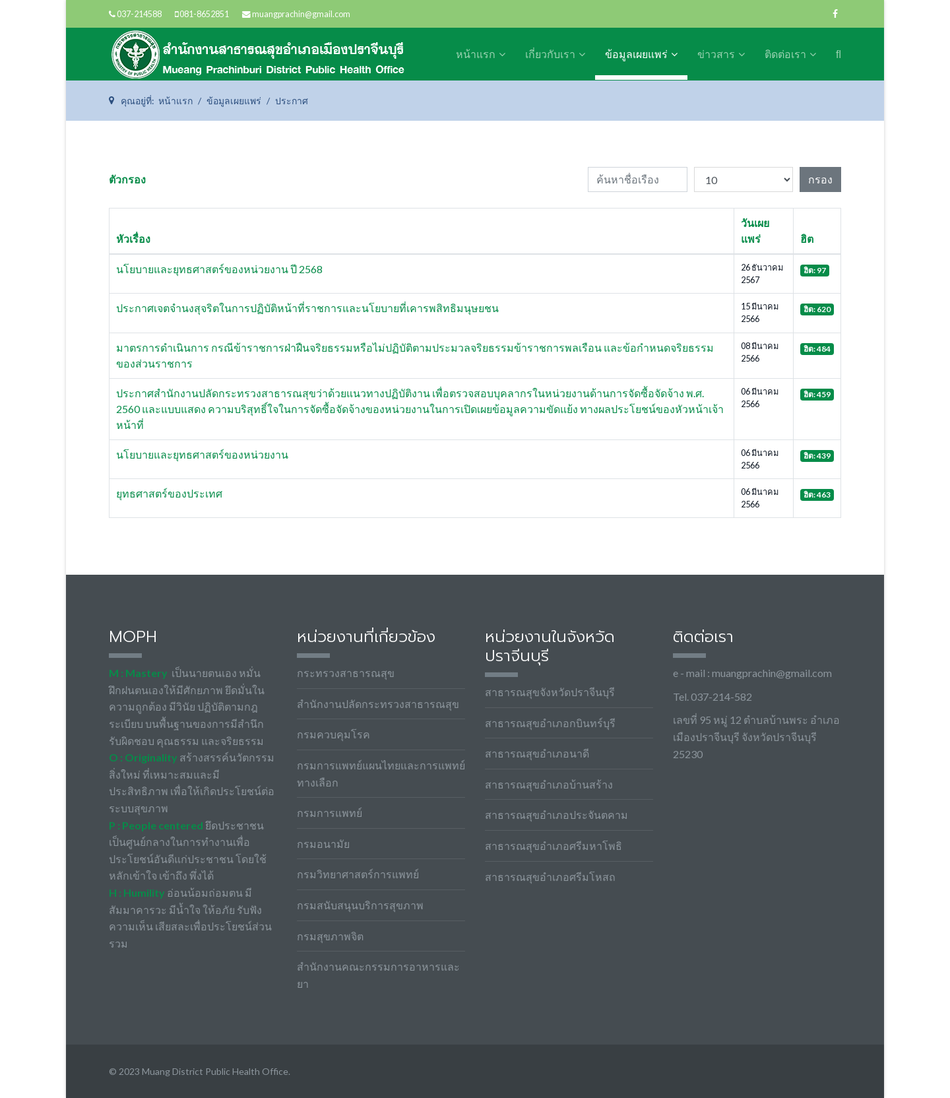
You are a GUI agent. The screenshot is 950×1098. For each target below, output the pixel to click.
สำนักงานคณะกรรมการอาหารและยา (378, 975)
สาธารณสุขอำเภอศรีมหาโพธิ (553, 845)
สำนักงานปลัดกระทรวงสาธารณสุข (378, 703)
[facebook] (835, 13)
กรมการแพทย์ (329, 812)
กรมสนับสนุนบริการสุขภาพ (360, 905)
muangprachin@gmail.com (301, 14)
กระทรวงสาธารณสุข (346, 672)
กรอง (820, 179)
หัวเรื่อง (133, 238)
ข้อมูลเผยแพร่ (636, 54)
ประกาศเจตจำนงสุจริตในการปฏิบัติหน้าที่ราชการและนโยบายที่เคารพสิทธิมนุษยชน (307, 308)
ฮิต (806, 238)
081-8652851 (204, 14)
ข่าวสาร (716, 54)
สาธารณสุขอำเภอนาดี (537, 753)
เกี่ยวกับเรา (550, 54)
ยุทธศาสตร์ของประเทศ (169, 493)
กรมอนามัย (323, 843)
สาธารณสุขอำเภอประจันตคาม (556, 814)
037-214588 (139, 14)
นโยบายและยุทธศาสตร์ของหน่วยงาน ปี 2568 (219, 269)
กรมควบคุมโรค (333, 734)
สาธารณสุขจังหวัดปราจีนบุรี (550, 692)
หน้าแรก (475, 54)
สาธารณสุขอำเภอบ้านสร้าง (549, 784)
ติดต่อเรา (785, 54)
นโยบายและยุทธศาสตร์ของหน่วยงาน (202, 454)
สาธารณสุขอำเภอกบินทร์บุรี (550, 723)
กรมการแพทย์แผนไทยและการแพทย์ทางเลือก (381, 774)
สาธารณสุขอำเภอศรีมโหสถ (550, 876)
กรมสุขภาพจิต (330, 936)
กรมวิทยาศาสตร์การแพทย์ (358, 874)
